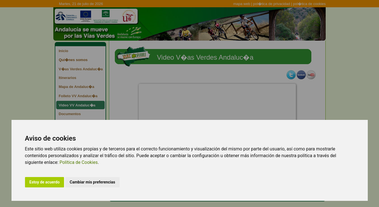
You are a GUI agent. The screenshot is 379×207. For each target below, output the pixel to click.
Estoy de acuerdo (44, 182)
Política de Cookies (79, 162)
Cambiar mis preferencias (92, 182)
